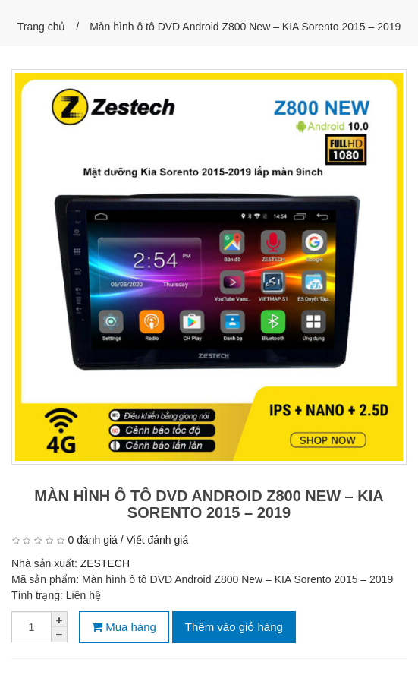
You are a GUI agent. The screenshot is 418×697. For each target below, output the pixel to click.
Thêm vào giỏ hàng (234, 626)
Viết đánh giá (158, 540)
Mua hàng (124, 626)
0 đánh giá (92, 540)
